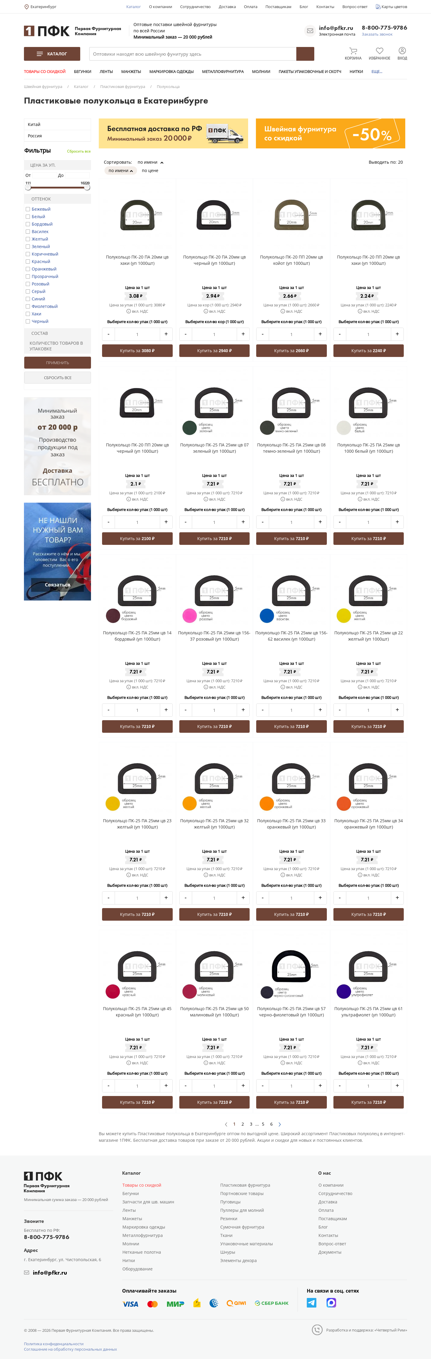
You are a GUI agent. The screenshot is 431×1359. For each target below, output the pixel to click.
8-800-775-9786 (384, 28)
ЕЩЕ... (376, 71)
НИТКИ (356, 71)
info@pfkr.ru (336, 28)
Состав (37, 333)
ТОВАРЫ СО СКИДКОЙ (45, 71)
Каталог (133, 6)
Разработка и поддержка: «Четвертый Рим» (366, 1330)
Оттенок (38, 199)
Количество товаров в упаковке (54, 346)
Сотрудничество (195, 6)
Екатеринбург (44, 6)
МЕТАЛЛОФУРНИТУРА (223, 71)
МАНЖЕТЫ (131, 71)
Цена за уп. (41, 165)
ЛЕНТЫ (106, 71)
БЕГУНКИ (82, 71)
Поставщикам (278, 6)
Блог (304, 6)
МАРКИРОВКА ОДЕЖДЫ (171, 71)
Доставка (227, 6)
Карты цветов (394, 6)
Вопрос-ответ (355, 6)
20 (402, 162)
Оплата (250, 6)
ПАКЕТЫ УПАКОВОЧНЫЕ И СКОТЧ (310, 71)
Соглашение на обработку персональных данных (70, 1349)
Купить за (137, 350)
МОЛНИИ (261, 71)
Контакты (325, 6)
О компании (160, 6)
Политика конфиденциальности (54, 1343)
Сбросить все (79, 151)
